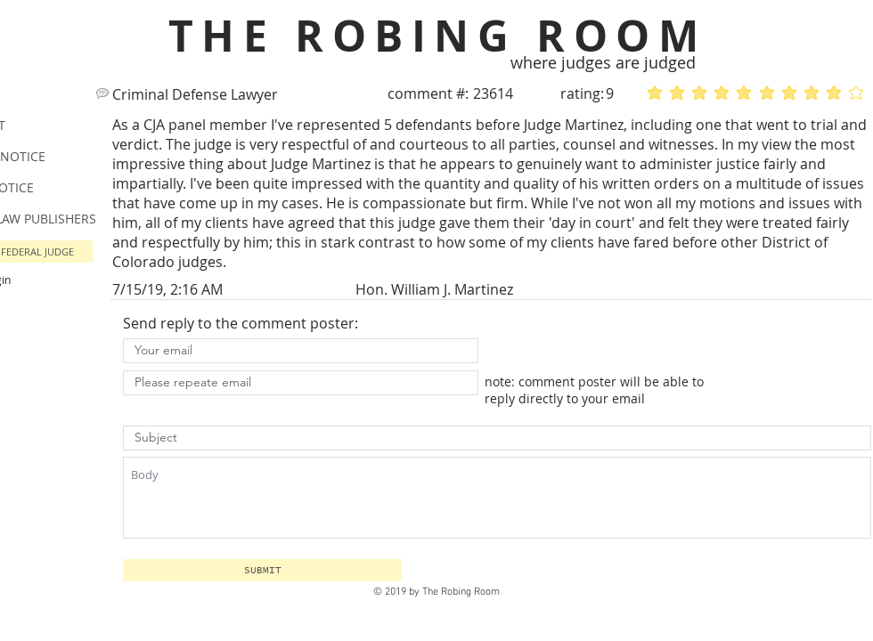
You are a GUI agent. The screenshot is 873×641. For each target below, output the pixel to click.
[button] (262, 570)
